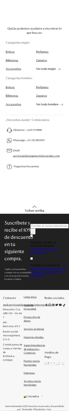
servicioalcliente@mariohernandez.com (36, 156)
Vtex (48, 409)
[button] (34, 396)
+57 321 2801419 (35, 140)
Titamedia (27, 409)
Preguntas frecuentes (26, 166)
